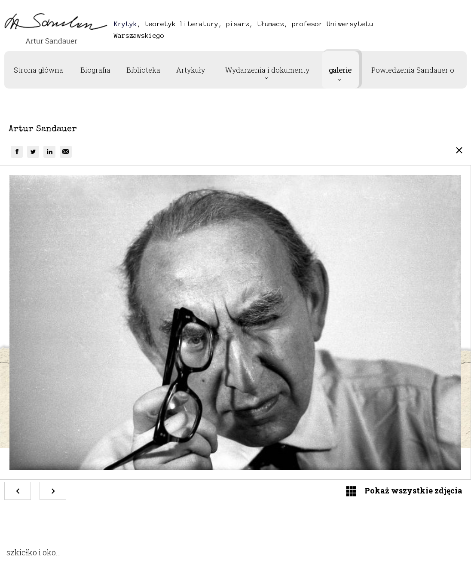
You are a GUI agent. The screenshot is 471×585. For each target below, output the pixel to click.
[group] (17, 152)
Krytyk (125, 24)
